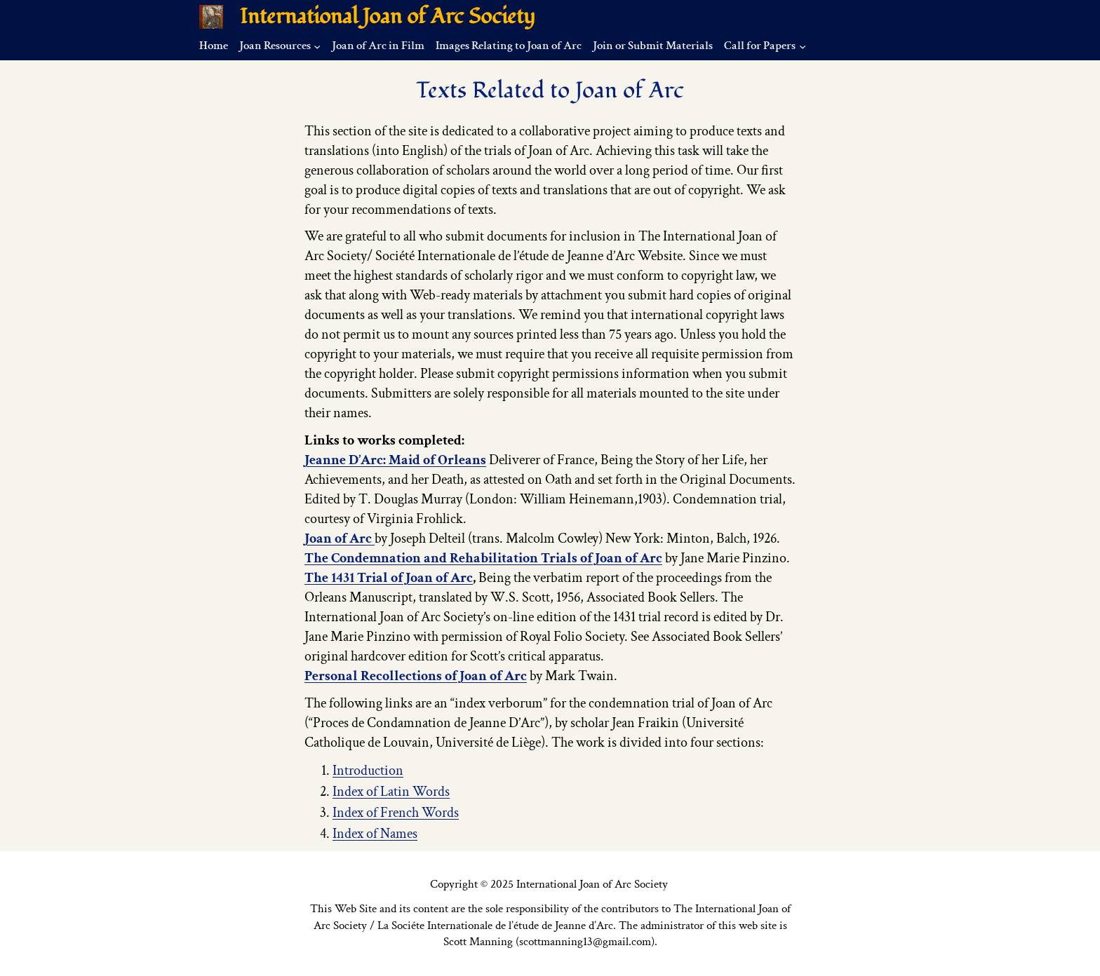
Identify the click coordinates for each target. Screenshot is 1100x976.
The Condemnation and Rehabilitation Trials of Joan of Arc (483, 558)
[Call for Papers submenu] (802, 45)
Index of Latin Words (391, 791)
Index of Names (375, 834)
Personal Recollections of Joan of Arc (415, 676)
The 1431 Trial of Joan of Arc (388, 578)
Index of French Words (396, 813)
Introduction (368, 770)
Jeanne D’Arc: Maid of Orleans (395, 460)
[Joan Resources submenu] (317, 45)
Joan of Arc (339, 538)
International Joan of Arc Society (387, 16)
